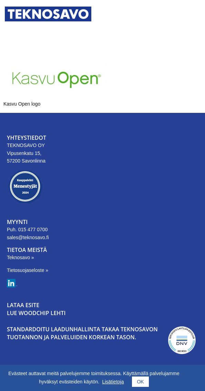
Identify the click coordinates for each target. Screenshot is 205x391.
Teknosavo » (20, 257)
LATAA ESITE (23, 305)
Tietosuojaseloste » (27, 270)
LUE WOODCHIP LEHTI (36, 313)
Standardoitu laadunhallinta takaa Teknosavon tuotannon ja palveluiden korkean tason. (82, 333)
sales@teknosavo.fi (28, 237)
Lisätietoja (113, 381)
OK (140, 381)
